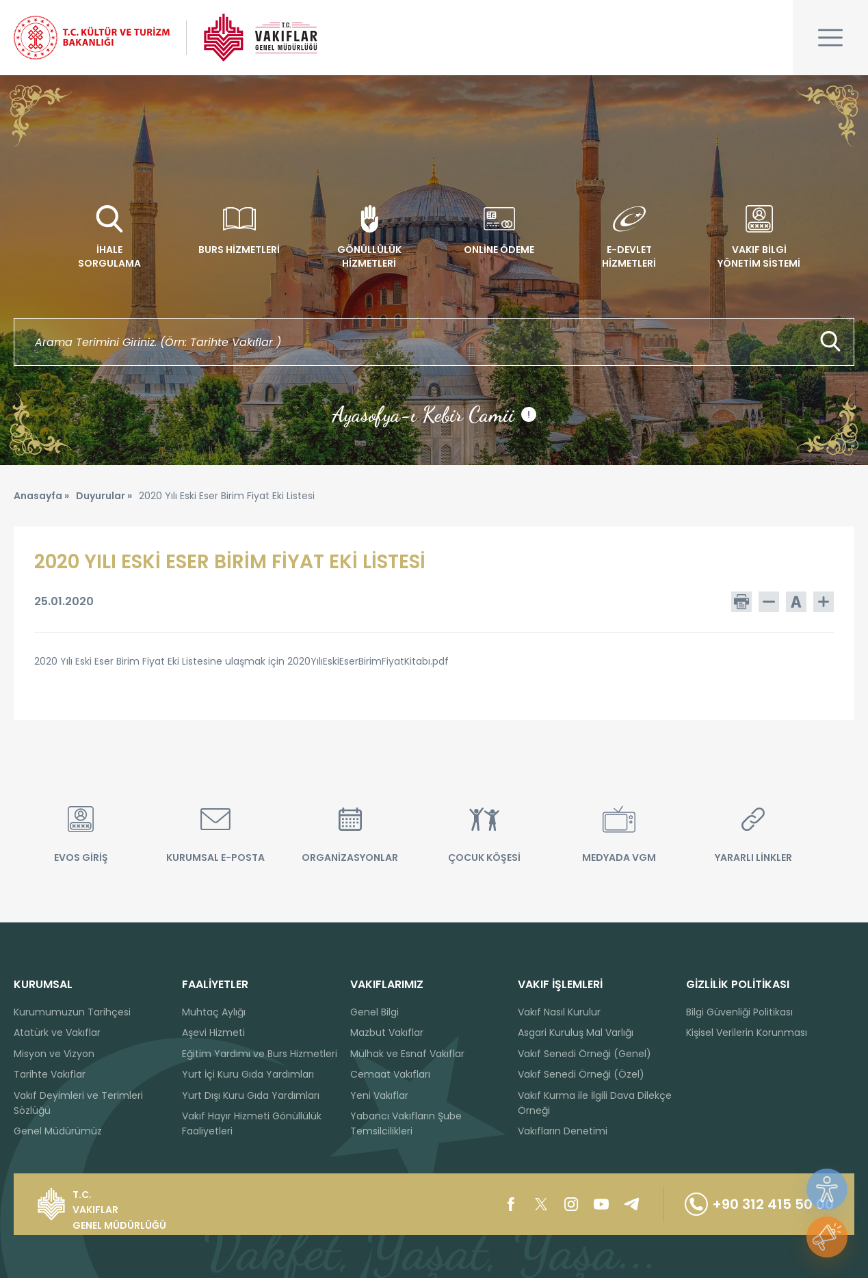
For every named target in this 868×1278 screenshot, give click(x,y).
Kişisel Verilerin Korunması (746, 1032)
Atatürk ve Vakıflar (57, 1032)
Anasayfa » (41, 496)
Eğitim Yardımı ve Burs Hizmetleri (259, 1054)
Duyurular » (104, 496)
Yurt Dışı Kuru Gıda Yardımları (250, 1095)
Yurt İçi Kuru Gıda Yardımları (248, 1074)
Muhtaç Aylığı (214, 1012)
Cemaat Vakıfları (390, 1074)
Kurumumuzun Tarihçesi (72, 1012)
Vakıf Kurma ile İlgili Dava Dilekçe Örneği (595, 1103)
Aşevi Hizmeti (213, 1032)
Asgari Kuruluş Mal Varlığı (575, 1032)
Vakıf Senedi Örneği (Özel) (581, 1074)
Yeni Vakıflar (379, 1095)
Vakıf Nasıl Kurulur (559, 1012)
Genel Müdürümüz (58, 1131)
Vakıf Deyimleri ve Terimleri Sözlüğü (78, 1103)
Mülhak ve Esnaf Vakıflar (407, 1054)
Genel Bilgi (374, 1012)
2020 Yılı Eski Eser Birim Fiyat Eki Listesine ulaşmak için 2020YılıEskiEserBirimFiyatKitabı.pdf (245, 661)
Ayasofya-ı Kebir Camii (434, 414)
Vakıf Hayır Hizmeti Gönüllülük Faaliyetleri (251, 1123)
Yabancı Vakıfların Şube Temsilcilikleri (406, 1123)
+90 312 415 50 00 (759, 1204)
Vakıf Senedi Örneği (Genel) (584, 1054)
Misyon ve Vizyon (54, 1054)
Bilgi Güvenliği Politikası (739, 1012)
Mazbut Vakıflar (386, 1032)
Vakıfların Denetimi (562, 1131)
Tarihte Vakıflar (50, 1074)
